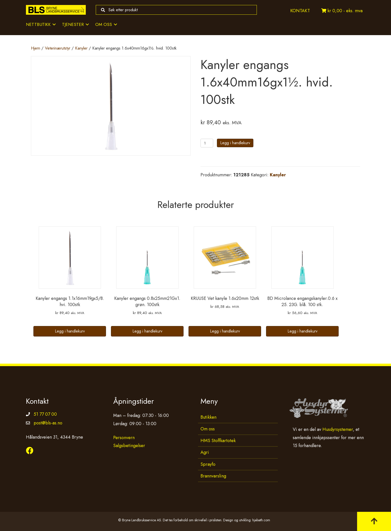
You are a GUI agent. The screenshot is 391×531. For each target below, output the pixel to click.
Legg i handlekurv (235, 143)
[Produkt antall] (206, 143)
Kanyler (81, 48)
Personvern (124, 437)
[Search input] (175, 9)
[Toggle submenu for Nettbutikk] (54, 24)
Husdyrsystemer (337, 429)
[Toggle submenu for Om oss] (115, 24)
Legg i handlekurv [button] (70, 331)
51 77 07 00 (45, 414)
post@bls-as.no (48, 423)
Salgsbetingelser (129, 445)
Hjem (35, 48)
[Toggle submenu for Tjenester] (87, 24)
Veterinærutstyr (57, 48)
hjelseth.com (261, 520)
